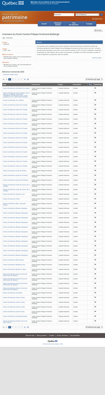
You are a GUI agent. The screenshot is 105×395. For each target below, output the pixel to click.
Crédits (51, 335)
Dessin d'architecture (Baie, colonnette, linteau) (14, 204)
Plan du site (30, 335)
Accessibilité (75, 335)
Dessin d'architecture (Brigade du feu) (14, 264)
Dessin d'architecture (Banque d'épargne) (15, 208)
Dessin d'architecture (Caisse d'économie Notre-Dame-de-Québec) (15, 274)
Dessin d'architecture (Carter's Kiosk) (14, 297)
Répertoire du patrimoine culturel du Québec (45, 3)
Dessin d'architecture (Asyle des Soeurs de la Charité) (16, 185)
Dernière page (28, 80)
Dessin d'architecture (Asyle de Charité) (14, 171)
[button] (69, 42)
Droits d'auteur (62, 335)
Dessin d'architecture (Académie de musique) (16, 88)
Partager (98, 30)
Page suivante (25, 80)
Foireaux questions (73, 24)
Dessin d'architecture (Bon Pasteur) (13, 260)
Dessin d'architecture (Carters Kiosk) (13, 311)
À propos (89, 24)
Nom (4, 84)
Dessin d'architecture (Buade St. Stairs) (14, 269)
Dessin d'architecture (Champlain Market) (15, 316)
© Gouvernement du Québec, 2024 (52, 344)
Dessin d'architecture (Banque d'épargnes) (15, 213)
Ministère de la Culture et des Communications (50, 2)
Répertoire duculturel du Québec (14, 17)
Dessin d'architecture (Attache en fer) (14, 194)
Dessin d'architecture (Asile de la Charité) (15, 105)
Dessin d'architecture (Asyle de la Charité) (15, 175)
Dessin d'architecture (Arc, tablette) (13, 100)
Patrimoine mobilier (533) (10, 74)
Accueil (44, 24)
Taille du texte (97, 19)
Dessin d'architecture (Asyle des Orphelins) (15, 180)
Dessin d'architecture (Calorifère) (12, 293)
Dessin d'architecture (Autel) (11, 199)
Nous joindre (42, 335)
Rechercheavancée (57, 24)
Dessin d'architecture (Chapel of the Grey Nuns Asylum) (15, 321)
